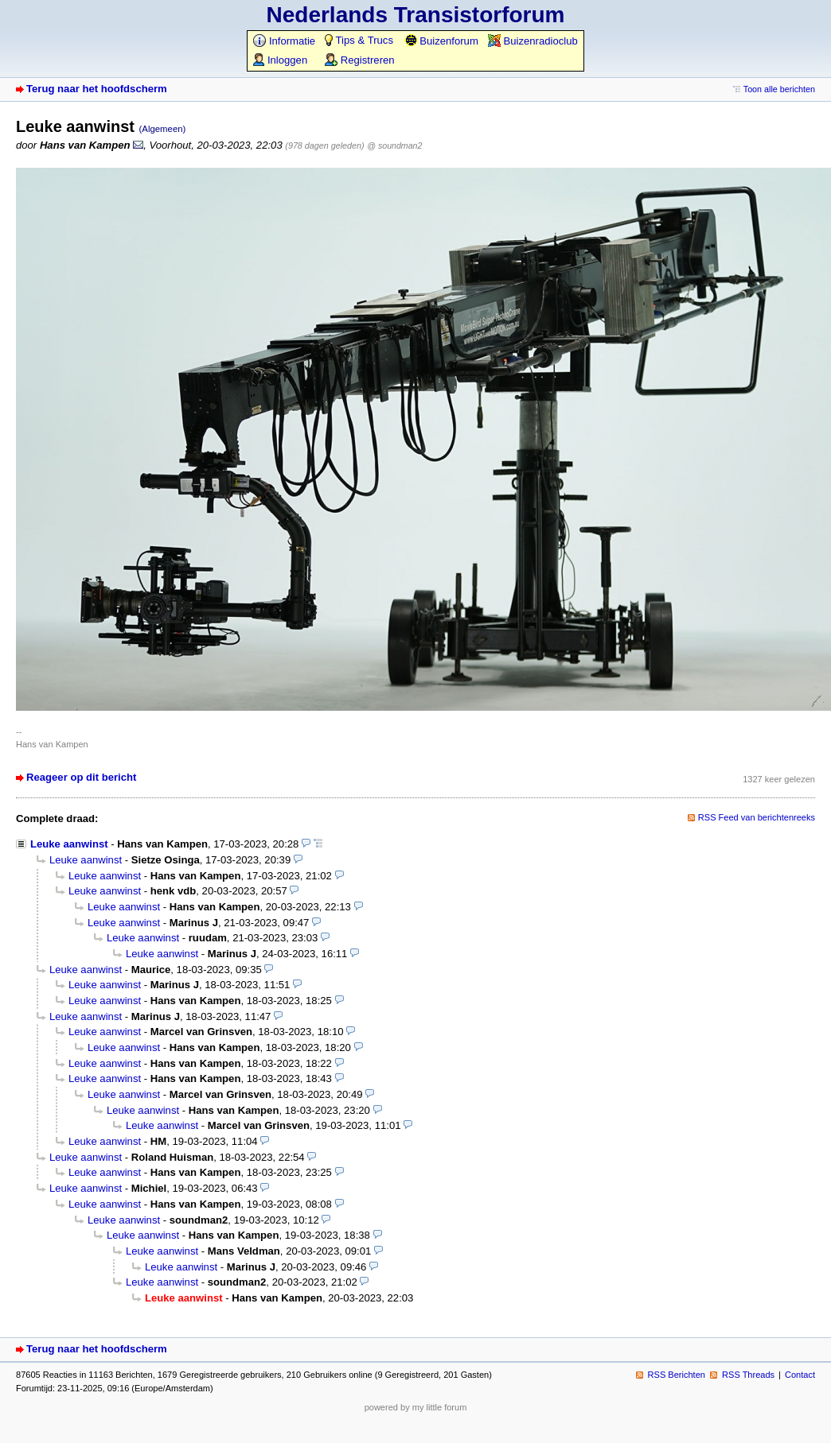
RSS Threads (748, 1374)
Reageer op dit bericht (81, 777)
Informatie (284, 41)
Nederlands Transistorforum (416, 14)
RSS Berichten (676, 1374)
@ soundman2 (394, 145)
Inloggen (280, 60)
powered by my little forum (416, 1407)
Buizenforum (441, 41)
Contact (800, 1374)
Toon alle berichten (779, 89)
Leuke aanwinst (69, 844)
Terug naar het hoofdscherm (96, 89)
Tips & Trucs (359, 40)
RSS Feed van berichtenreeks (756, 817)
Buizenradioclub (533, 41)
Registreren (359, 60)
